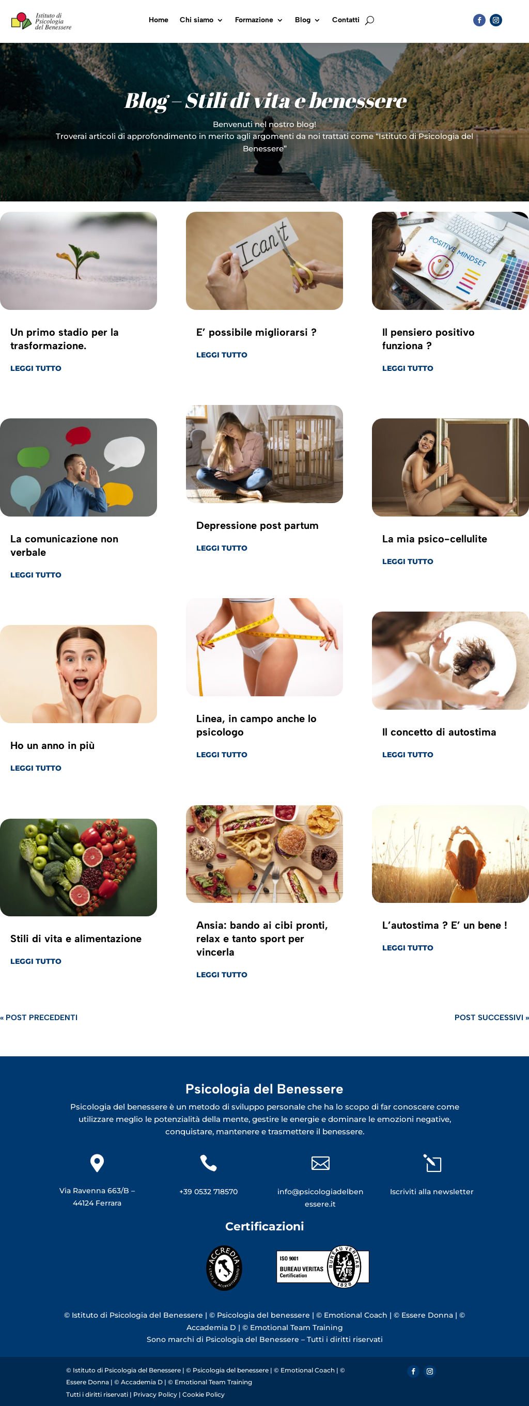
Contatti (346, 20)
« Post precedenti (38, 1017)
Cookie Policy (203, 1394)
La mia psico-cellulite (434, 539)
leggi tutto (35, 368)
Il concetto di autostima (439, 732)
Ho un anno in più (52, 745)
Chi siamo (196, 20)
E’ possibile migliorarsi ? (256, 332)
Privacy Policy (156, 1394)
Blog (302, 20)
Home (158, 20)
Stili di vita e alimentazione (76, 938)
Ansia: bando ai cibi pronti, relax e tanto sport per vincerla (262, 938)
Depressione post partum (257, 525)
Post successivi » (492, 1017)
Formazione (254, 20)
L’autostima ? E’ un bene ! (444, 925)
